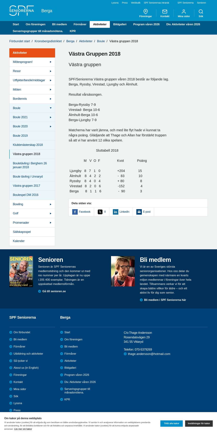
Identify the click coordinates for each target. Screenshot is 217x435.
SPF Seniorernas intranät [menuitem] (156, 2)
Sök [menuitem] (200, 13)
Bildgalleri (119, 24)
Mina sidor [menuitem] (184, 13)
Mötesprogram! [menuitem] (23, 62)
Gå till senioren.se (54, 291)
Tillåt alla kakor (171, 423)
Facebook (84, 211)
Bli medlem (59, 24)
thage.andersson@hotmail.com (149, 354)
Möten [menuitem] (17, 89)
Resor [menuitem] (17, 71)
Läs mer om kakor (23, 429)
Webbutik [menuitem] (135, 2)
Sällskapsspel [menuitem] (22, 232)
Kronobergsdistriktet (48, 41)
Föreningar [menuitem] (145, 13)
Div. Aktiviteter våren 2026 (183, 24)
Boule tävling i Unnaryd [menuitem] (28, 176)
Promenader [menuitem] (21, 222)
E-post (147, 211)
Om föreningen (35, 24)
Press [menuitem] (125, 2)
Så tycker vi (21, 360)
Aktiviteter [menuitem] (20, 52)
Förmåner (80, 24)
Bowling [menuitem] (18, 204)
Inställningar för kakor (199, 423)
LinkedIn (124, 211)
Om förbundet (22, 332)
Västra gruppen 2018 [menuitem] (26, 154)
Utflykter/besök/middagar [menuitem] (29, 80)
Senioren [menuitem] (201, 2)
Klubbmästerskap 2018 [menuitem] (28, 145)
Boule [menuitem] (16, 108)
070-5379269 (143, 349)
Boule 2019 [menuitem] (20, 135)
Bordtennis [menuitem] (20, 98)
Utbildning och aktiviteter (28, 353)
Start (16, 24)
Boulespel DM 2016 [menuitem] (25, 195)
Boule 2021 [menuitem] (20, 117)
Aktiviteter (99, 24)
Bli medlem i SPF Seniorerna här (165, 299)
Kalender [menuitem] (19, 241)
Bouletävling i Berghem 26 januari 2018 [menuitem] (30, 165)
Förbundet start (19, 41)
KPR (73, 31)
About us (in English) (26, 367)
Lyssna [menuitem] (115, 2)
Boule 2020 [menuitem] (20, 126)
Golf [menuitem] (15, 213)
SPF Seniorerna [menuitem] (185, 2)
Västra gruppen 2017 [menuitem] (26, 185)
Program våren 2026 (146, 24)
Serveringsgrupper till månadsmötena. (38, 31)
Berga (70, 41)
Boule (101, 41)
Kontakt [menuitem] (164, 13)
